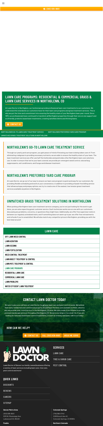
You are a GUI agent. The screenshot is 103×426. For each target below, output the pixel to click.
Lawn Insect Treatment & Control (20, 247)
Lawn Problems (11, 270)
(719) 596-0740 (58, 402)
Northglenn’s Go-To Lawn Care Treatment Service (22, 120)
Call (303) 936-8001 (51, 323)
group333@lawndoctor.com (80, 420)
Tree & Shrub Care (62, 347)
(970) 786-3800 (58, 415)
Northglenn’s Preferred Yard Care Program (67, 120)
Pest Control (60, 353)
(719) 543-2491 (8, 415)
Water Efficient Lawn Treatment (19, 274)
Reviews (7, 378)
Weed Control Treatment (16, 243)
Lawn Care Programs (14, 256)
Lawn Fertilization (13, 238)
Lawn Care (58, 341)
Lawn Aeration (11, 229)
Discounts (8, 372)
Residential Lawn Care (14, 261)
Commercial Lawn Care (14, 265)
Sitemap (7, 391)
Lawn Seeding (11, 234)
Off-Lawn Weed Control (15, 224)
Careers (7, 384)
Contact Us (14, 112)
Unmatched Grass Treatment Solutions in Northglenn (24, 124)
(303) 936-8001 (8, 402)
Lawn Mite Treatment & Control (19, 252)
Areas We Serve (71, 323)
